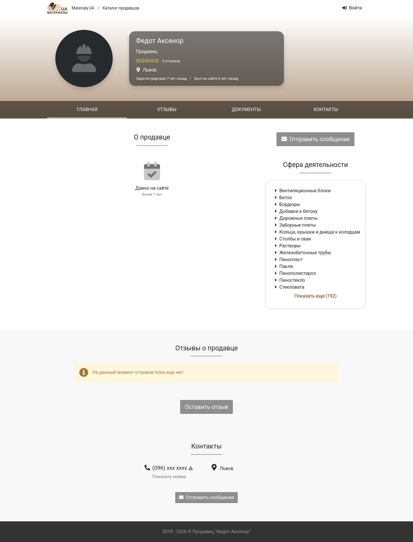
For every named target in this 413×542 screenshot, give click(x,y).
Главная (87, 109)
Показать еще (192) (315, 296)
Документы (246, 109)
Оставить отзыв (206, 406)
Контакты (326, 109)
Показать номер (169, 476)
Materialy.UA (83, 8)
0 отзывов (171, 61)
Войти (352, 8)
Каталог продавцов (120, 8)
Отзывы (166, 109)
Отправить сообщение (315, 139)
